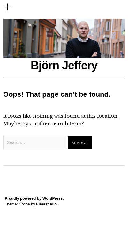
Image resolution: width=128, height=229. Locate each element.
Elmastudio (46, 204)
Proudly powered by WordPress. (34, 198)
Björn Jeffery (64, 65)
